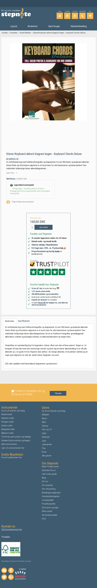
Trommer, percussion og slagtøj (16, 436)
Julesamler (47, 444)
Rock (44, 451)
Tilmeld (58, 393)
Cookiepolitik (48, 500)
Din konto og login (50, 507)
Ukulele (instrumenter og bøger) (15, 440)
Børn (44, 422)
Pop (44, 448)
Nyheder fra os (49, 470)
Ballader (45, 414)
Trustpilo (5, 537)
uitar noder (8, 425)
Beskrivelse (9, 321)
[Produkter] (67, 15)
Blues (44, 418)
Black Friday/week (50, 466)
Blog (44, 477)
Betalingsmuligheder (51, 492)
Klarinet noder (7, 418)
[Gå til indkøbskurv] (90, 15)
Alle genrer (46, 455)
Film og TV (47, 429)
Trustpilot (34, 261)
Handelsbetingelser (51, 496)
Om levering (47, 485)
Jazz (44, 440)
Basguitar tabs (8, 429)
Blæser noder (7, 433)
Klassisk (46, 437)
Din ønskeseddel (49, 515)
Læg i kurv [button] (43, 227)
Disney (45, 425)
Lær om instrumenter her (12, 447)
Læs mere (10, 173)
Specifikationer (24, 321)
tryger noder (8, 421)
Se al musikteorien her (11, 457)
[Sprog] (60, 15)
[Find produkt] (82, 15)
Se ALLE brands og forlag (13, 410)
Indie (44, 433)
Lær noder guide (49, 474)
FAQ (44, 518)
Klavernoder (6, 414)
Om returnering (48, 488)
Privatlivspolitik (48, 503)
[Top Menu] (75, 15)
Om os (45, 481)
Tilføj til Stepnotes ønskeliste (20, 201)
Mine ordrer (47, 511)
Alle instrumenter (9, 444)
